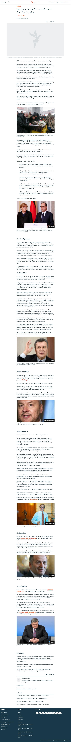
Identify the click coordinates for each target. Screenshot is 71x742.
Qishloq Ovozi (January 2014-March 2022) (25, 725)
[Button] (48, 22)
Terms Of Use (3, 717)
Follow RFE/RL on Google (53, 2)
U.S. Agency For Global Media (7, 722)
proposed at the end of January (28, 538)
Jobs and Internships (5, 719)
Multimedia (20, 719)
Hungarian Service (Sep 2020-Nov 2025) (25, 736)
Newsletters (20, 717)
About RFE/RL (4, 712)
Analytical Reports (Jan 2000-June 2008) (25, 733)
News (19, 712)
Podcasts (20, 722)
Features (20, 715)
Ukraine (19, 6)
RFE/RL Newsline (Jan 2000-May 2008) (25, 729)
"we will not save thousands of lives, (27, 612)
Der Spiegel (25, 380)
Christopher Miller (22, 15)
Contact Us (3, 729)
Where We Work (4, 715)
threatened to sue (34, 499)
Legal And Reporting (5, 724)
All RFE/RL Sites (4, 726)
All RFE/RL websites (64, 2)
